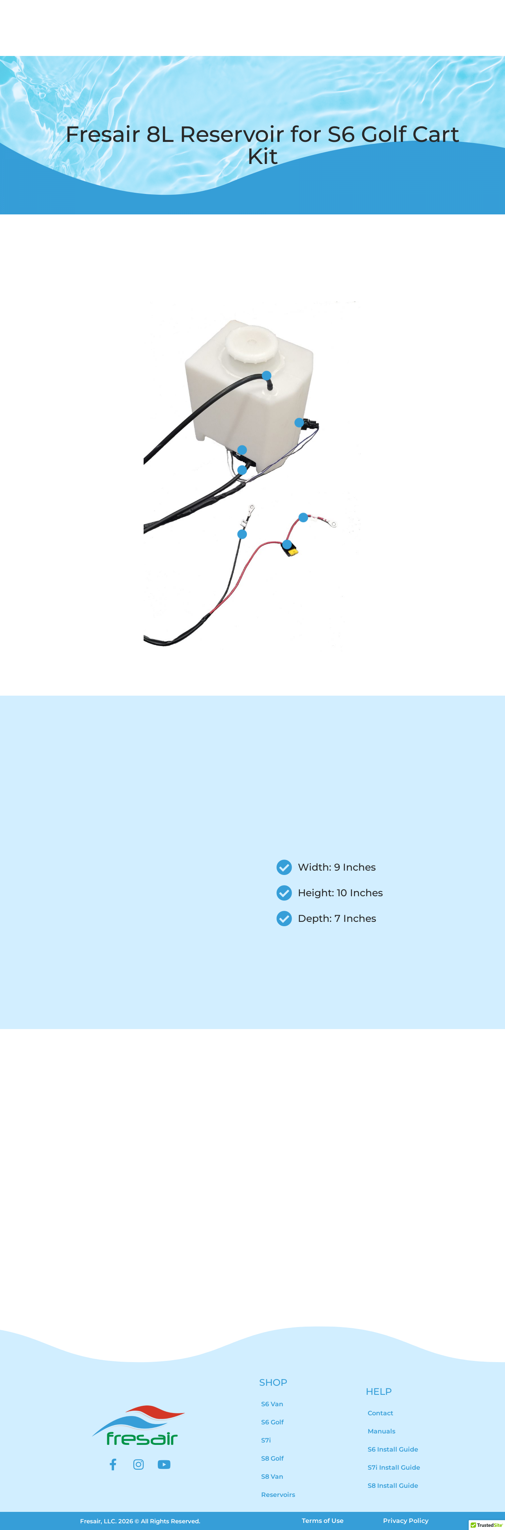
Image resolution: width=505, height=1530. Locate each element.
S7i (266, 1440)
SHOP (273, 1382)
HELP (379, 1391)
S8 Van (272, 1476)
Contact (380, 1413)
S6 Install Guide (393, 1449)
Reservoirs (278, 1494)
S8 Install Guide (393, 1485)
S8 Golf (272, 1458)
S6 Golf (272, 1422)
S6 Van (272, 1404)
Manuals (381, 1431)
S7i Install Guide (394, 1467)
